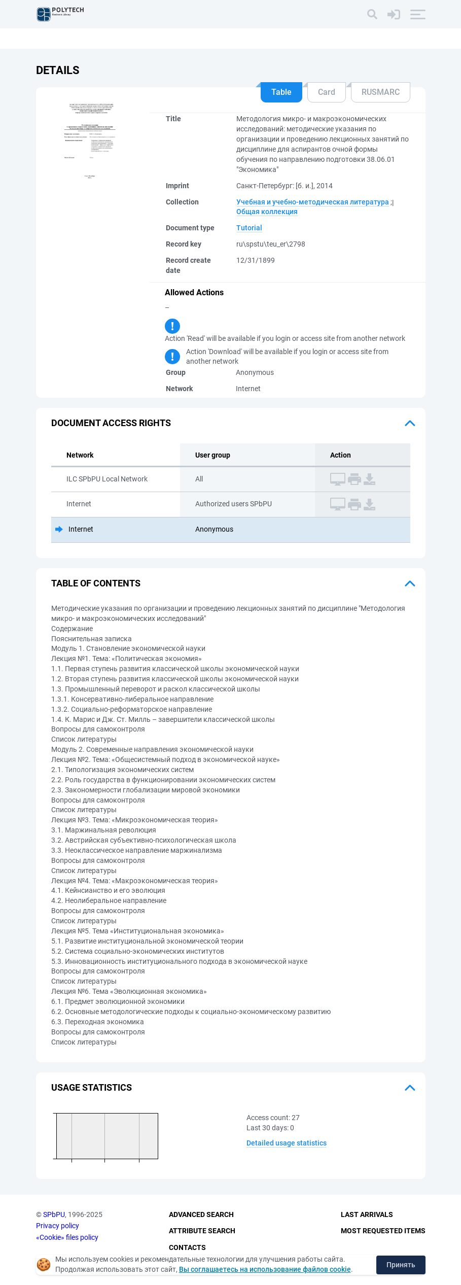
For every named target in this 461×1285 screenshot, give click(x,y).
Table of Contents (95, 583)
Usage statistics (91, 1087)
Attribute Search (202, 1231)
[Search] (372, 14)
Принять (400, 1265)
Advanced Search (201, 1214)
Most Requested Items (383, 1231)
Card (326, 92)
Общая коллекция (267, 211)
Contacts (187, 1247)
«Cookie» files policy (67, 1237)
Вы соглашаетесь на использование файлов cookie (265, 1269)
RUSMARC (381, 92)
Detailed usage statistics (286, 1143)
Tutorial (249, 228)
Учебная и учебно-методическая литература (312, 202)
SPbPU (54, 1214)
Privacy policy (57, 1226)
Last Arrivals (367, 1214)
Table (281, 92)
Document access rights (111, 423)
